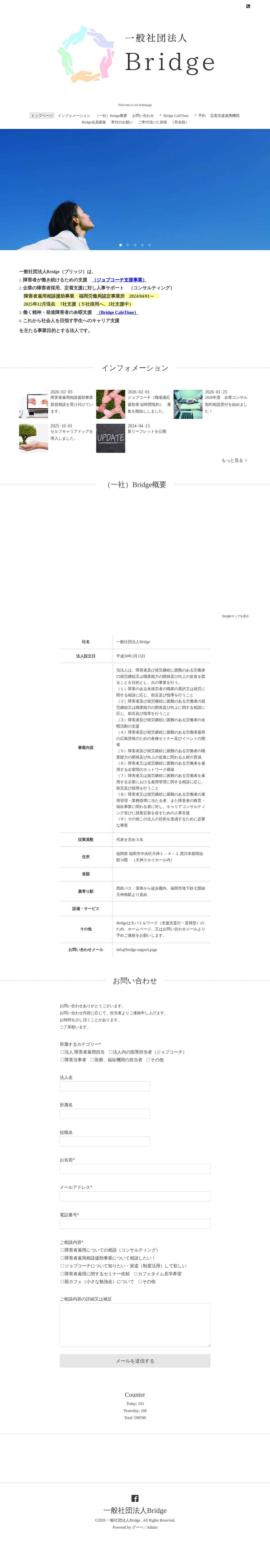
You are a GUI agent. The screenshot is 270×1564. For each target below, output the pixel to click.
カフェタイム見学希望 (160, 1273)
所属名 (66, 1104)
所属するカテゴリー (80, 1044)
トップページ (42, 116)
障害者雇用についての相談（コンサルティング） (112, 1250)
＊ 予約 (199, 116)
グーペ (138, 1527)
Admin (151, 1527)
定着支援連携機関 (224, 116)
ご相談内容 (72, 1242)
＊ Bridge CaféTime (174, 116)
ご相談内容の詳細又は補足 (86, 1299)
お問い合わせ (143, 116)
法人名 (66, 1077)
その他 (157, 1059)
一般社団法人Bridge (135, 1510)
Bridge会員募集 (94, 122)
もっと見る (234, 460)
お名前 (67, 1159)
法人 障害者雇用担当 (85, 1052)
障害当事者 (75, 1059)
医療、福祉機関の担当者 (118, 1059)
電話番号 (69, 1215)
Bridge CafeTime (117, 312)
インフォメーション (74, 116)
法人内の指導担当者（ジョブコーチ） (150, 1052)
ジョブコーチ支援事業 (119, 279)
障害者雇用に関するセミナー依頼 (97, 1273)
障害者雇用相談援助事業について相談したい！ (110, 1258)
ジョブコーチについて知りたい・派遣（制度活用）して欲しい (125, 1265)
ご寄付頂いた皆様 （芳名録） (163, 122)
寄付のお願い (122, 122)
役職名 (66, 1132)
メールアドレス (76, 1187)
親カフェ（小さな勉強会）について (99, 1281)
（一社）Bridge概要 (111, 116)
